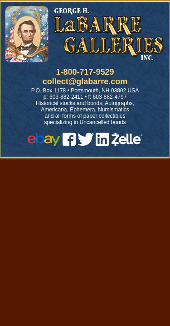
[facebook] (69, 143)
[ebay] (44, 143)
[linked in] (102, 143)
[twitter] (86, 143)
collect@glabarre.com (85, 81)
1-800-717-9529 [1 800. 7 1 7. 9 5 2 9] (85, 72)
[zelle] (127, 143)
